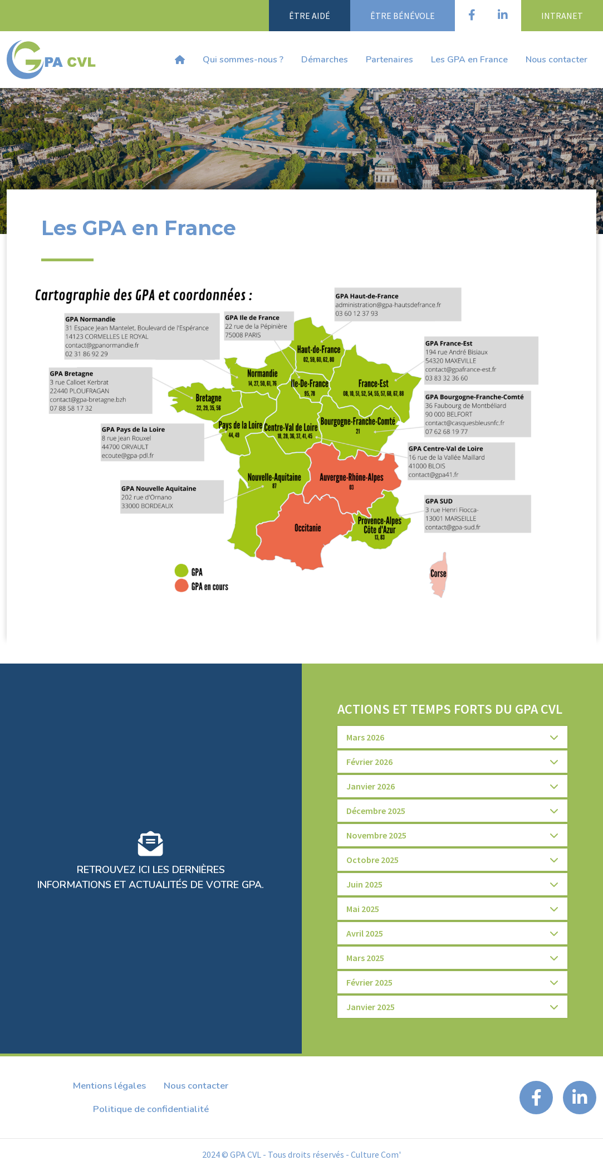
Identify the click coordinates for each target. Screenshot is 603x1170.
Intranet (562, 15)
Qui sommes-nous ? (243, 59)
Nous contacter (556, 59)
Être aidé (309, 15)
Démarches (324, 59)
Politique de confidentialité (151, 1109)
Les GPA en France (469, 59)
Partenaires (389, 59)
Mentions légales (109, 1085)
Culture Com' (376, 1154)
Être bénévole (402, 15)
